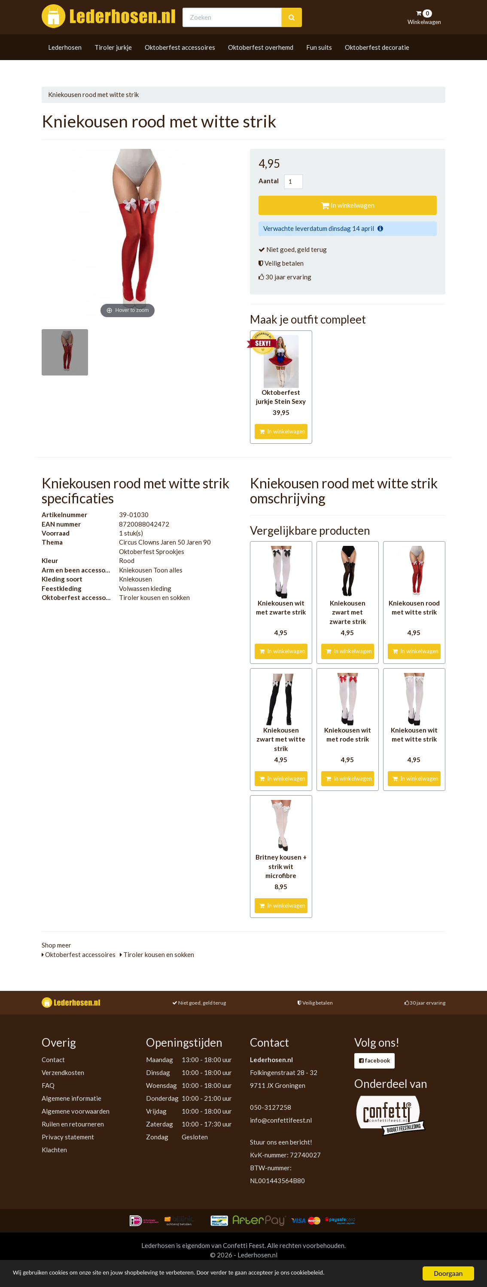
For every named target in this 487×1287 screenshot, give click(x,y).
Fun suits (319, 63)
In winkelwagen (347, 205)
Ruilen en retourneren (73, 1124)
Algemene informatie (71, 1098)
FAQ (48, 1085)
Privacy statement (68, 1137)
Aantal (271, 181)
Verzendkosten (63, 1072)
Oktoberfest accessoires (180, 63)
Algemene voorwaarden (76, 1111)
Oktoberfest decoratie (377, 63)
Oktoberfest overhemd (260, 63)
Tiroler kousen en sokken (157, 954)
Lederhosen (65, 63)
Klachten (54, 1150)
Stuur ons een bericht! (281, 1142)
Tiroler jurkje (113, 63)
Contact (53, 1059)
